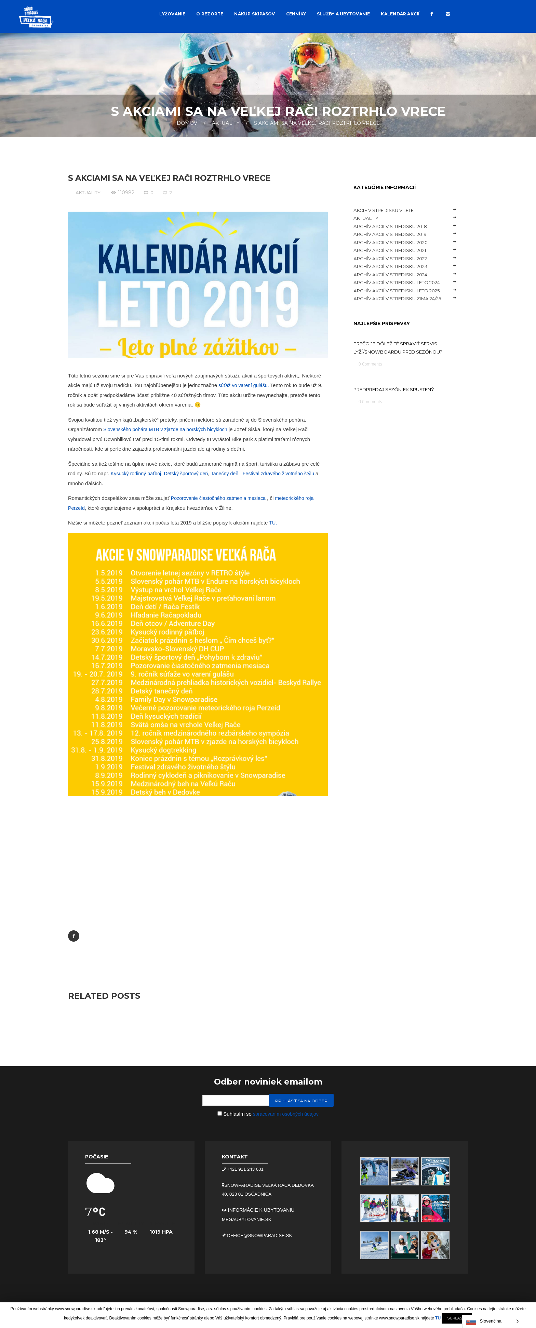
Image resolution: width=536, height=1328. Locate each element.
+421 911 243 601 (246, 1169)
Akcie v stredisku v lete (388, 210)
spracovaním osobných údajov (286, 1114)
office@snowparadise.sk (261, 1234)
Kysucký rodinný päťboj (137, 473)
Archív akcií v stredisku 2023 (395, 266)
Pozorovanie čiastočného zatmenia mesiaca (221, 498)
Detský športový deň (190, 473)
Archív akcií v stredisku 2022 (395, 258)
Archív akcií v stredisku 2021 (394, 250)
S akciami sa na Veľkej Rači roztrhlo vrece (175, 178)
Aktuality (226, 123)
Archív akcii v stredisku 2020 (395, 242)
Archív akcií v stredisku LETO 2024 (402, 282)
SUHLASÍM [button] (456, 1318)
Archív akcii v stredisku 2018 (394, 226)
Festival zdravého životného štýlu (287, 473)
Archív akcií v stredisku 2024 (395, 274)
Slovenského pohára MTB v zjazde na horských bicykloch (168, 429)
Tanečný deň (230, 473)
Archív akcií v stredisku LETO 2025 (402, 291)
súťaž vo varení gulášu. (245, 385)
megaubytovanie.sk (248, 1219)
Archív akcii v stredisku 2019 (394, 234)
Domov (187, 123)
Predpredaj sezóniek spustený (399, 399)
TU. (273, 522)
